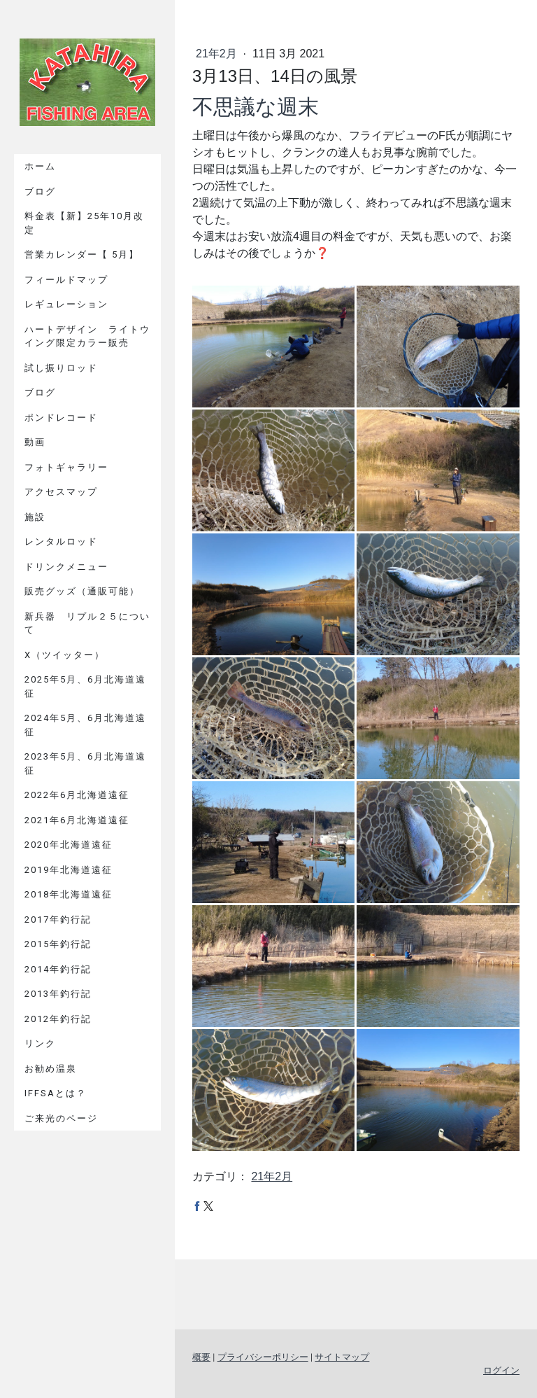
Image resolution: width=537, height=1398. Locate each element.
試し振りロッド (61, 368)
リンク (40, 1043)
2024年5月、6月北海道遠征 (85, 725)
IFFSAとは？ (55, 1093)
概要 (201, 1357)
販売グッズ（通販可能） (82, 591)
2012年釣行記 (58, 1019)
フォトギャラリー (66, 467)
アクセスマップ (61, 492)
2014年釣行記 (58, 969)
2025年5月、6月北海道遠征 (85, 686)
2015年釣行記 (58, 944)
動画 (34, 442)
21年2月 (218, 54)
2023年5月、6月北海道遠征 (85, 763)
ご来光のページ (61, 1118)
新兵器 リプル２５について (87, 623)
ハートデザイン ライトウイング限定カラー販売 (87, 336)
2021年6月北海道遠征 (76, 820)
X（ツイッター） (64, 655)
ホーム (40, 166)
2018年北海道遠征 (68, 894)
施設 (34, 517)
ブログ (40, 191)
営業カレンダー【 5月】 (81, 254)
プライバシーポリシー (262, 1357)
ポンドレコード (61, 417)
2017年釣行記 (58, 919)
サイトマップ (342, 1357)
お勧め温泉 (50, 1068)
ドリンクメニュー (66, 566)
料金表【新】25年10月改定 (84, 223)
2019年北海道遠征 (68, 870)
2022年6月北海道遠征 (76, 795)
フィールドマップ (66, 279)
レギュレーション (66, 304)
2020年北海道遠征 (68, 844)
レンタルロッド (61, 541)
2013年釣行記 (58, 993)
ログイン (501, 1370)
